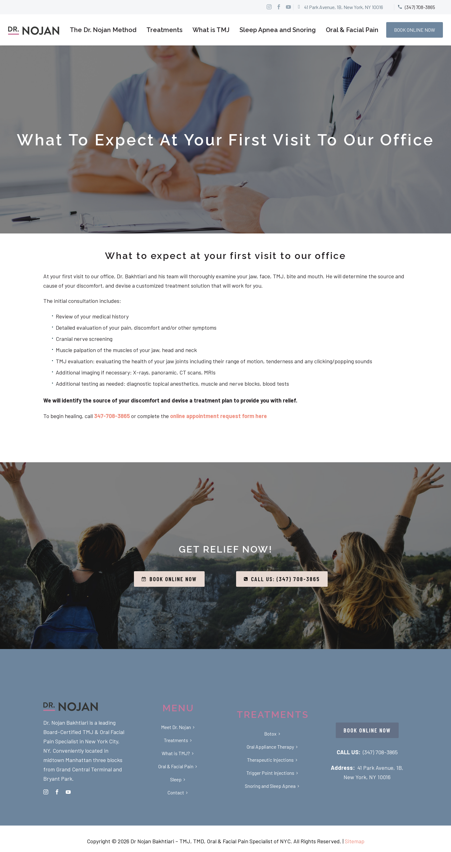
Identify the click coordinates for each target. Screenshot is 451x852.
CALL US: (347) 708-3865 (282, 579)
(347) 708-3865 (380, 752)
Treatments (164, 30)
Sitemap (354, 841)
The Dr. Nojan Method (103, 30)
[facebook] (57, 791)
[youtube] (68, 791)
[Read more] (340, 7)
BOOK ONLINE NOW (414, 30)
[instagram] (45, 791)
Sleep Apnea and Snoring (278, 30)
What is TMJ (211, 30)
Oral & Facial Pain (352, 30)
